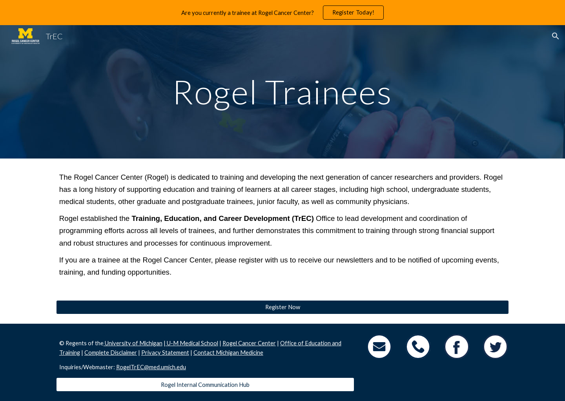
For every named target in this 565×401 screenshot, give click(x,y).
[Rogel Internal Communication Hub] (205, 384)
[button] (555, 36)
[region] (282, 12)
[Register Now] (282, 307)
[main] (282, 91)
